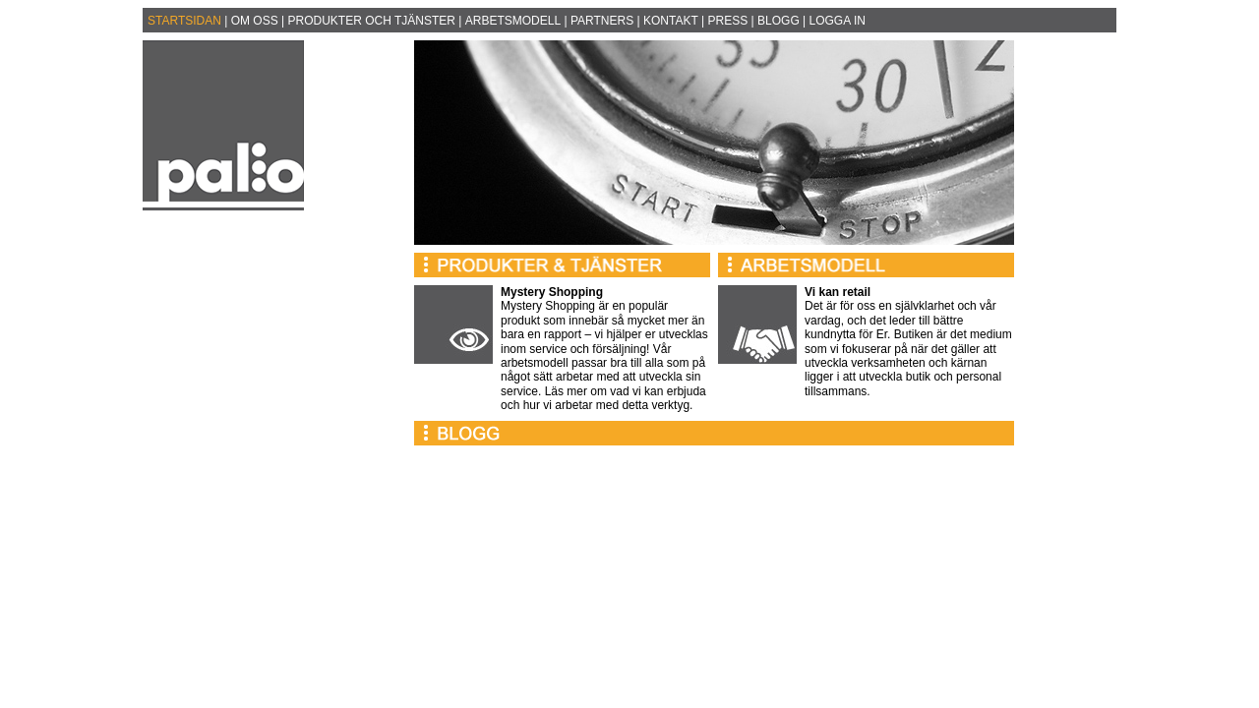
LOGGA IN (837, 21)
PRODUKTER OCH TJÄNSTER (371, 21)
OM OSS (254, 21)
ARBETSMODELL (513, 21)
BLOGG (778, 21)
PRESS (728, 21)
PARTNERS (601, 21)
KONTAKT (670, 21)
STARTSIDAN (184, 21)
